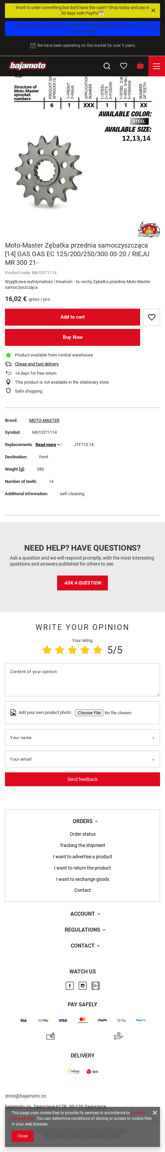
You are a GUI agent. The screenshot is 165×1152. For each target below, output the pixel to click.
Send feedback (82, 779)
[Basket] (140, 66)
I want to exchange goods (82, 879)
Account (82, 914)
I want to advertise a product (82, 856)
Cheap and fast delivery (37, 363)
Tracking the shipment (82, 845)
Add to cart (72, 317)
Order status (83, 834)
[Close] (153, 11)
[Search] (107, 66)
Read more (46, 444)
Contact (82, 890)
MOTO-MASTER (44, 420)
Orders (83, 821)
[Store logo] (27, 66)
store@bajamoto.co (25, 1096)
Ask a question (82, 582)
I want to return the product (82, 868)
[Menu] (156, 66)
